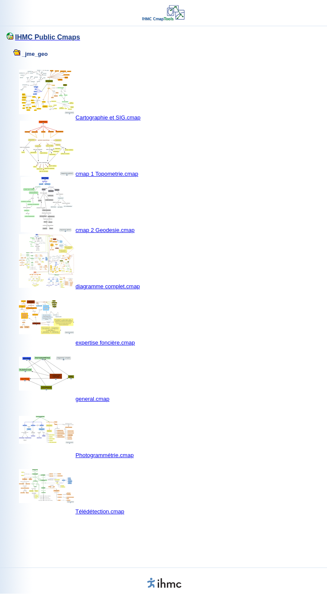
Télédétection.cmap (99, 511)
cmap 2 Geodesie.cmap (105, 230)
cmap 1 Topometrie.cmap (107, 174)
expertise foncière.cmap (105, 342)
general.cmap (93, 399)
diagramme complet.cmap (108, 286)
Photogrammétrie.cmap (105, 455)
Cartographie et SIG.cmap (108, 117)
